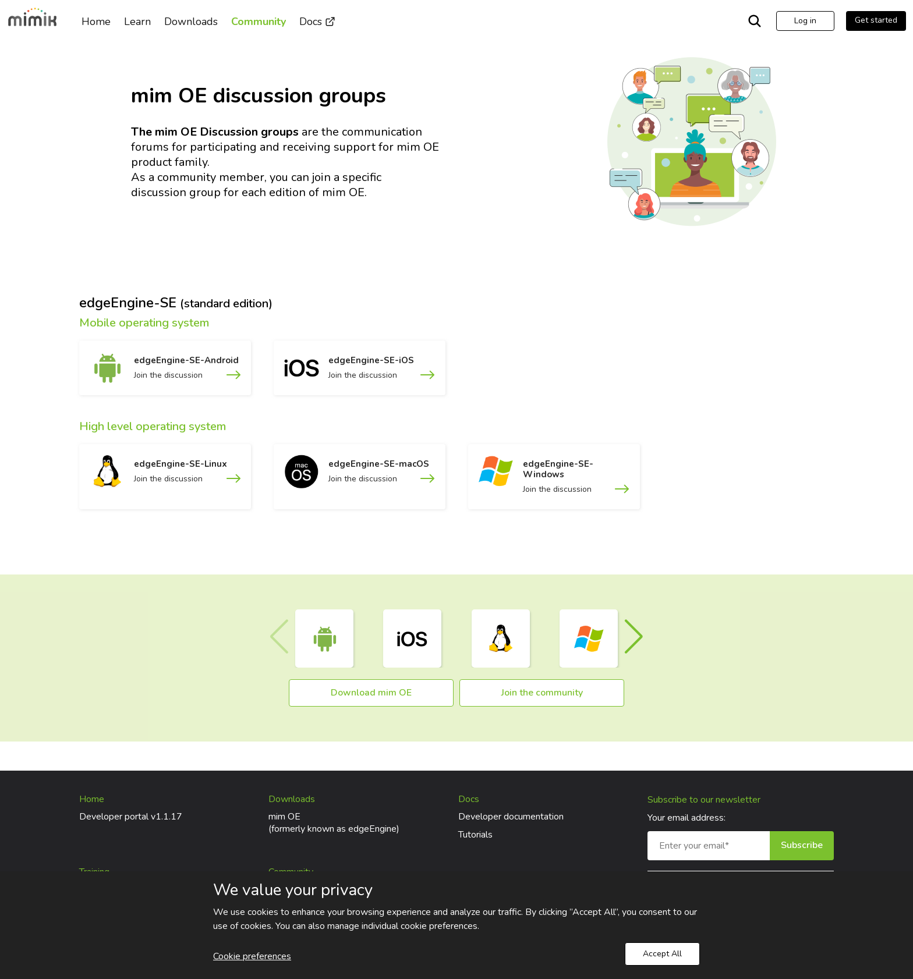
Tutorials (475, 834)
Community (258, 22)
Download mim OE (371, 692)
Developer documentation (511, 816)
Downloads (191, 22)
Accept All (662, 953)
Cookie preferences (252, 956)
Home (96, 22)
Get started (876, 20)
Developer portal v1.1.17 (130, 816)
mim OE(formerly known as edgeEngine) (333, 822)
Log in (805, 20)
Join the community (542, 692)
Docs (317, 22)
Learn (137, 22)
